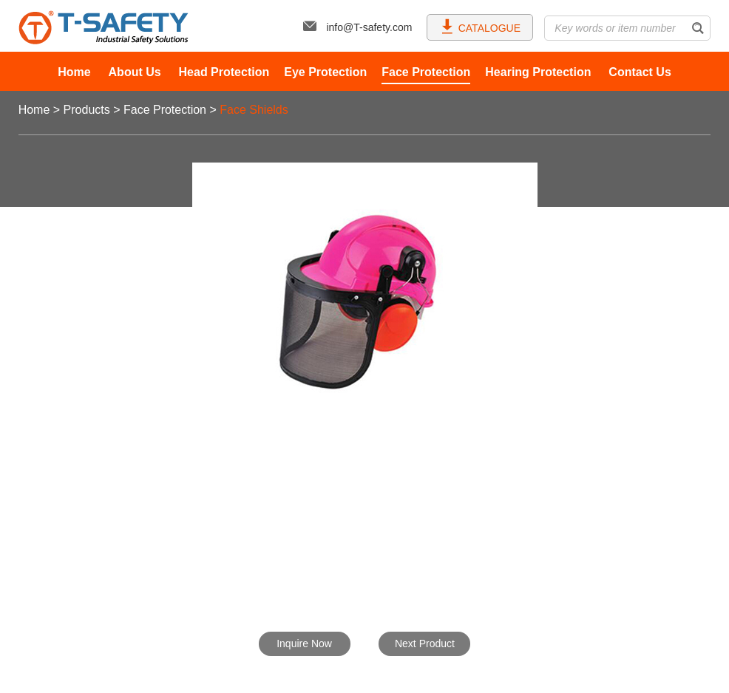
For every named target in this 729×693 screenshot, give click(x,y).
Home (74, 72)
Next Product (425, 643)
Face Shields (254, 109)
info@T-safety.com (357, 27)
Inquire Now (304, 643)
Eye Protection (325, 72)
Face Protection (426, 72)
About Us (135, 72)
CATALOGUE (480, 26)
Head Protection (224, 72)
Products (87, 109)
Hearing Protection (538, 72)
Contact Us (639, 72)
